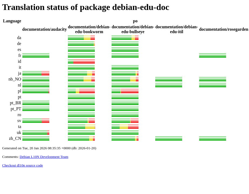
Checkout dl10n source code (22, 165)
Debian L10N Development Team (44, 157)
